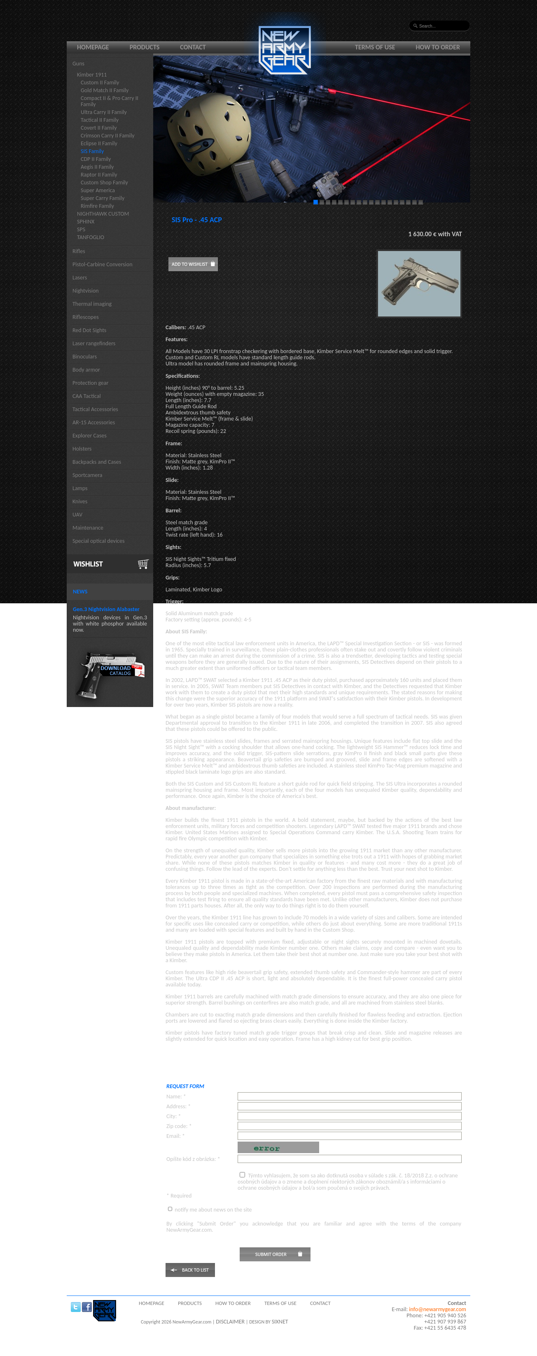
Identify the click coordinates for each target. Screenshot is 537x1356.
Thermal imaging (92, 304)
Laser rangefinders (93, 343)
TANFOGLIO (90, 237)
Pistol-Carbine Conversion (102, 264)
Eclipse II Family (99, 143)
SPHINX (85, 221)
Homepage (93, 47)
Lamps (80, 488)
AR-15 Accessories (93, 422)
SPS (81, 229)
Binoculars (84, 357)
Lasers (79, 277)
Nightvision (85, 291)
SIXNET (280, 1321)
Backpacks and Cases (96, 462)
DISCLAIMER (230, 1321)
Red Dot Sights (89, 330)
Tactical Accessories (95, 409)
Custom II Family (100, 82)
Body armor (86, 370)
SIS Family (92, 151)
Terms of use (375, 47)
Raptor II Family (99, 174)
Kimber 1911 (92, 74)
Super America (98, 190)
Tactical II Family (100, 119)
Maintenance (87, 528)
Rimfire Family (97, 205)
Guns (78, 63)
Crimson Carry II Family (108, 135)
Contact (192, 47)
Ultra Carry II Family (104, 112)
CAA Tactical (86, 396)
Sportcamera (87, 475)
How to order (438, 47)
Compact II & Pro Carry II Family (109, 101)
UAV (77, 515)
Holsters (81, 449)
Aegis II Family (97, 166)
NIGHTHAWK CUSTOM (103, 213)
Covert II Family (99, 127)
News (80, 591)
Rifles (78, 251)
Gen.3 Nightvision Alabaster (106, 609)
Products (145, 47)
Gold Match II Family (104, 90)
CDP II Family (96, 159)
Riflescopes (85, 317)
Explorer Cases (89, 436)
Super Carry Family (102, 198)
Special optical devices (98, 541)
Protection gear (90, 383)
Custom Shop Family (104, 182)
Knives (79, 501)
